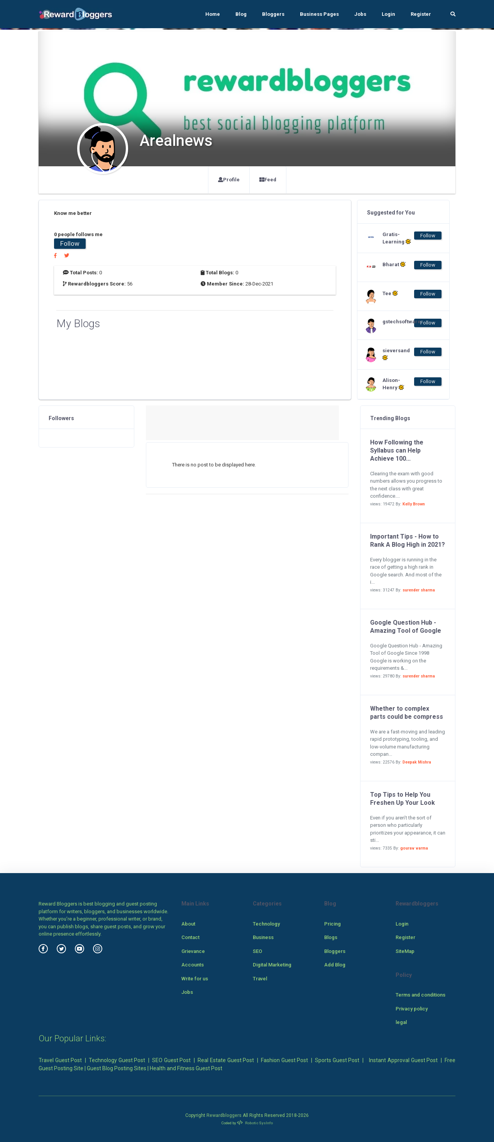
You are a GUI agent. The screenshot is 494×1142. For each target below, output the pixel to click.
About (188, 924)
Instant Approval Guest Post (403, 1060)
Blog (241, 14)
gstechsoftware (397, 321)
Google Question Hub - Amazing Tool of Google (405, 626)
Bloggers (273, 14)
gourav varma (414, 848)
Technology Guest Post (117, 1060)
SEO (257, 951)
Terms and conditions (420, 995)
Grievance (193, 951)
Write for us (194, 979)
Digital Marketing (272, 965)
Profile (229, 179)
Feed (267, 179)
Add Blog (334, 965)
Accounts (192, 965)
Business (263, 937)
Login (388, 14)
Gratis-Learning (396, 238)
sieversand (396, 354)
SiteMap (405, 951)
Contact (190, 937)
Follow (70, 243)
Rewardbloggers (224, 1115)
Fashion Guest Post (284, 1060)
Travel (260, 979)
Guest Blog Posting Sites (116, 1068)
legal (401, 1022)
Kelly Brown (414, 504)
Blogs (330, 937)
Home (212, 14)
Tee (390, 293)
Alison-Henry (393, 383)
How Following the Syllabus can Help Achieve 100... (396, 450)
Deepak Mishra (417, 762)
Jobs (360, 14)
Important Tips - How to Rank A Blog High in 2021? (407, 540)
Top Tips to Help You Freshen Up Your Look (402, 798)
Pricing (332, 924)
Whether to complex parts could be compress (406, 712)
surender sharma (419, 590)
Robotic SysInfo (255, 1123)
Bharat (394, 264)
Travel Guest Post (60, 1060)
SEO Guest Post (171, 1060)
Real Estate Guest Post (226, 1060)
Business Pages (319, 14)
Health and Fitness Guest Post (186, 1068)
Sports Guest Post (337, 1060)
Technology (266, 924)
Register (421, 14)
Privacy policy (412, 1009)
